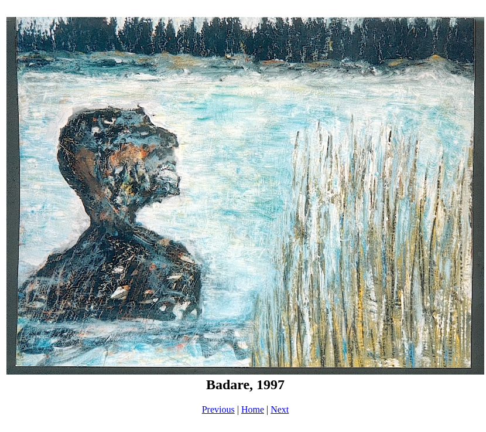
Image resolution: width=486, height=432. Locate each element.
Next (280, 409)
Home (252, 409)
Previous (218, 409)
